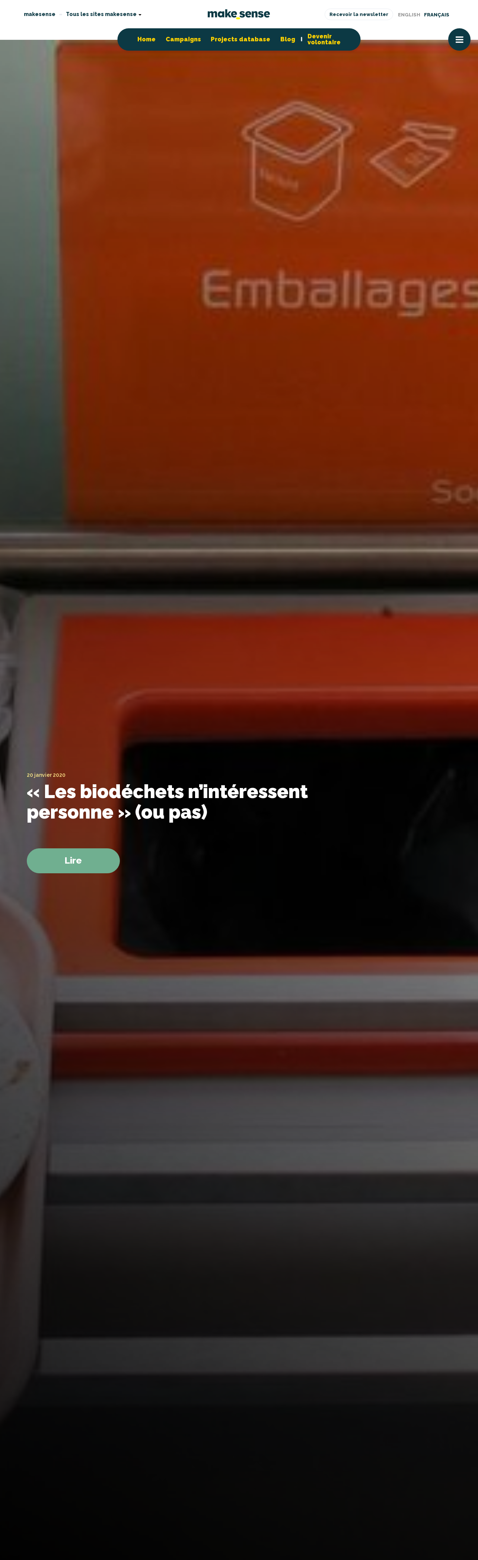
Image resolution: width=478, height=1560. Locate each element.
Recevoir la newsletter (358, 14)
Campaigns (183, 39)
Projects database (240, 39)
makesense (39, 14)
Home (146, 39)
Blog (287, 39)
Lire (73, 860)
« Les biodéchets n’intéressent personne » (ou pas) (167, 802)
